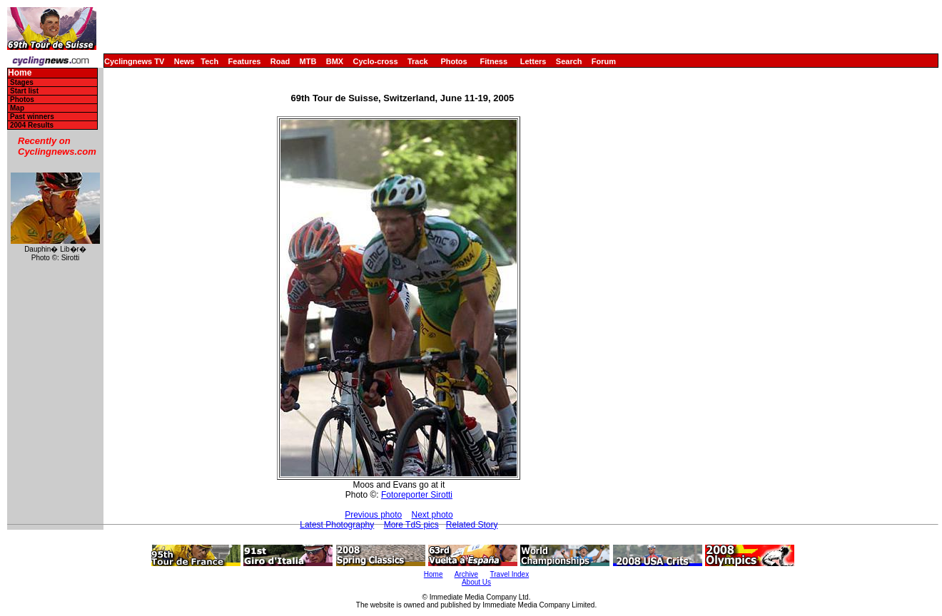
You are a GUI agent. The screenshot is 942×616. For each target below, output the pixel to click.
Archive (466, 574)
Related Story (472, 525)
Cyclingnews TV (134, 61)
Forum (604, 61)
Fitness (493, 61)
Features (244, 61)
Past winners (32, 116)
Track (417, 61)
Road (280, 61)
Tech (209, 61)
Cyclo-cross (375, 61)
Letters (533, 61)
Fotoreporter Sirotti (416, 495)
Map (17, 108)
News (184, 61)
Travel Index (510, 574)
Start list (24, 91)
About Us (476, 582)
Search (569, 61)
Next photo (432, 515)
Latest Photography (337, 525)
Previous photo (373, 515)
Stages (22, 82)
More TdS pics (411, 525)
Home (19, 73)
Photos (453, 61)
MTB (308, 61)
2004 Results (32, 125)
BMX (334, 61)
